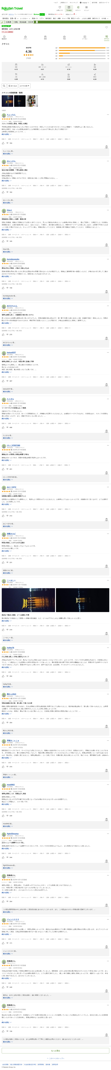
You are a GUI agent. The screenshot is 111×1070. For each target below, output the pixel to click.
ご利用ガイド (64, 2)
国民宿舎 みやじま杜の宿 (11, 29)
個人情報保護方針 (16, 1064)
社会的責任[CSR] (30, 1064)
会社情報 (5, 1064)
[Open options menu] (25, 85)
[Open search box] (4, 85)
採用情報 (41, 1064)
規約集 (48, 1064)
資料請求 (55, 1064)
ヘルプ (56, 2)
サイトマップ (74, 2)
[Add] (106, 27)
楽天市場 (94, 2)
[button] (7, 101)
